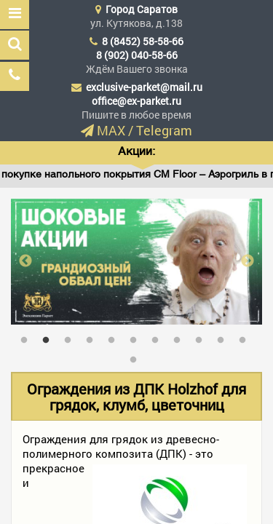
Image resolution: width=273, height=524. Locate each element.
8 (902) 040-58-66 (137, 55)
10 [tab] (224, 337)
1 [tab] (27, 337)
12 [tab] (137, 356)
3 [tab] (71, 337)
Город (142, 9)
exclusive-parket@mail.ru (144, 87)
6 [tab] (137, 337)
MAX (111, 130)
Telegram (164, 130)
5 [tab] (115, 337)
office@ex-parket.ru (136, 101)
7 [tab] (158, 337)
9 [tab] (202, 337)
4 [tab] (93, 337)
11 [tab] (246, 337)
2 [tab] (49, 337)
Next (247, 261)
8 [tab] (180, 337)
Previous (25, 261)
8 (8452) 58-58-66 (142, 41)
